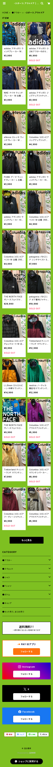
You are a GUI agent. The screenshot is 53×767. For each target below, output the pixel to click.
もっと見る (26, 540)
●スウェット (7, 569)
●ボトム (6, 594)
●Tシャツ (6, 586)
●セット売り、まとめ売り (13, 612)
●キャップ (7, 603)
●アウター (17, 12)
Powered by (27, 753)
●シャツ (6, 577)
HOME (5, 12)
